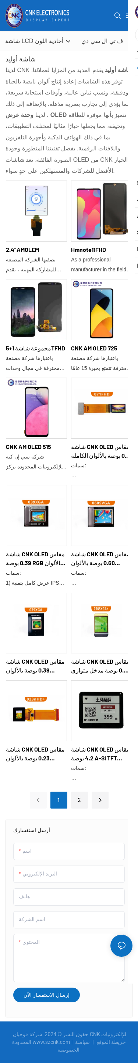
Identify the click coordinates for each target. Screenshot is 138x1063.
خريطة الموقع (100, 1042)
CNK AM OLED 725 (94, 348)
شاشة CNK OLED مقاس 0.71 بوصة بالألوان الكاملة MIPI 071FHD (101, 451)
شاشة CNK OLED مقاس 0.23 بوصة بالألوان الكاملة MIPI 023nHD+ (35, 754)
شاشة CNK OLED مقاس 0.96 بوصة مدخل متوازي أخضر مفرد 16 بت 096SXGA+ (100, 666)
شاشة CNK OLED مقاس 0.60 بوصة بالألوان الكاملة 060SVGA (100, 558)
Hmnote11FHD (88, 249)
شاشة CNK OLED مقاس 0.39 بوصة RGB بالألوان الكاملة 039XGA (35, 558)
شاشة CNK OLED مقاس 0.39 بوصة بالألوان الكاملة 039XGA (35, 666)
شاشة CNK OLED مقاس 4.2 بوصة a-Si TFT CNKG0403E (100, 754)
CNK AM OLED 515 (28, 446)
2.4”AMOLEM (22, 249)
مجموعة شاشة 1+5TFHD (35, 348)
